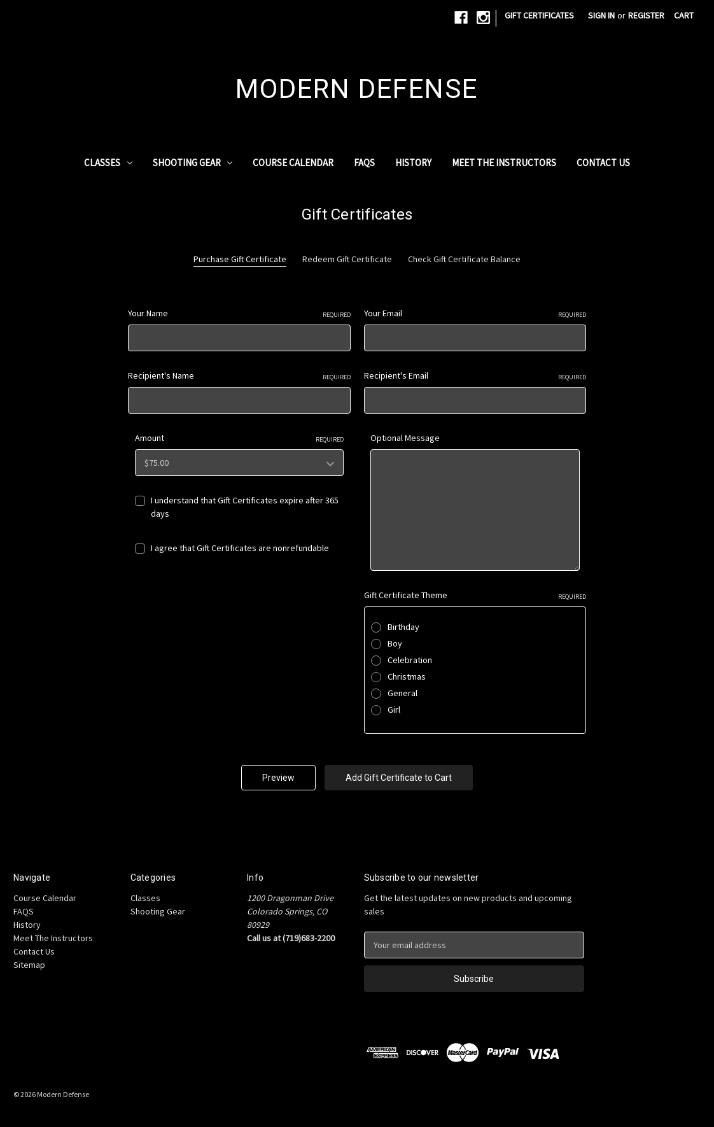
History (413, 163)
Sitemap (29, 964)
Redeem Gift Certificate (347, 259)
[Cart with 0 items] (684, 15)
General (402, 693)
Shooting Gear (193, 163)
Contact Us (603, 163)
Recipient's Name (239, 376)
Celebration (410, 660)
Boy (395, 643)
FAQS (364, 163)
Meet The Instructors (504, 163)
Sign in (601, 15)
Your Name (239, 313)
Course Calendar (293, 163)
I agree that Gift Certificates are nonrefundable (240, 548)
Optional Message (405, 438)
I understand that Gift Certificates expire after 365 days (245, 506)
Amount (239, 438)
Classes (108, 163)
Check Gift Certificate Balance (464, 259)
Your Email (475, 313)
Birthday (403, 627)
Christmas (407, 676)
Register (646, 15)
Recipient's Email (475, 376)
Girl (394, 709)
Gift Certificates (539, 15)
